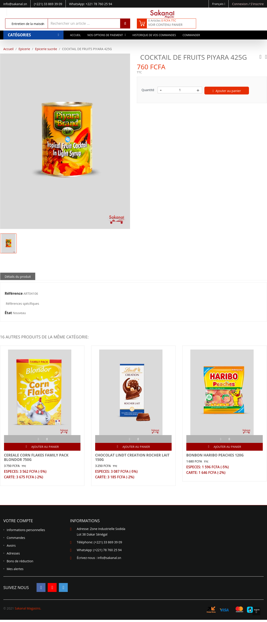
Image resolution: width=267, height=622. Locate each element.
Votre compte (18, 523)
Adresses (13, 556)
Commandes (16, 540)
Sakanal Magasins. (28, 610)
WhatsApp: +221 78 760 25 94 (90, 4)
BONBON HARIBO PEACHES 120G (215, 455)
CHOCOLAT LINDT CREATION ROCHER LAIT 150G (133, 458)
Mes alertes (15, 571)
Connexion (240, 4)
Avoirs (11, 548)
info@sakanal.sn (109, 560)
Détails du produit (18, 276)
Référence (14, 294)
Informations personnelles (26, 532)
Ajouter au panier (227, 91)
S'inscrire (257, 4)
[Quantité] (180, 90)
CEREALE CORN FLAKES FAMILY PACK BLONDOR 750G (37, 458)
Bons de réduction (20, 563)
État (8, 313)
